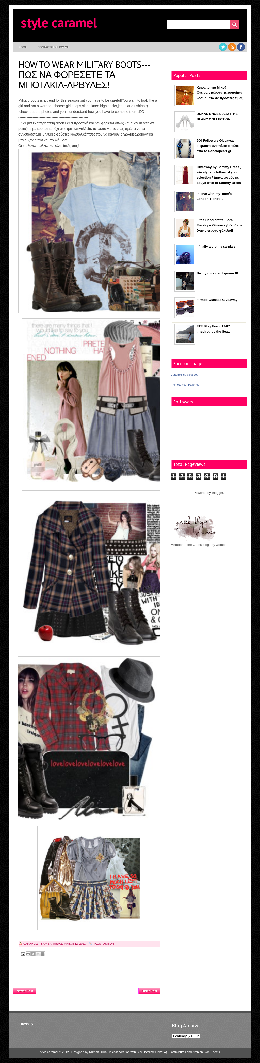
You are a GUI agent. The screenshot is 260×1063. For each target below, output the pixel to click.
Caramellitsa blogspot (184, 374)
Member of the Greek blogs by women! (199, 545)
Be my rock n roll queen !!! (217, 273)
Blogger (217, 493)
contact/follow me (53, 47)
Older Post (149, 991)
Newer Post (25, 991)
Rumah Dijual (98, 1052)
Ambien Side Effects (206, 1052)
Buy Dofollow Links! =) (152, 1052)
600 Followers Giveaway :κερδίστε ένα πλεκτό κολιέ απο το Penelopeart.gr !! (217, 146)
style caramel (59, 22)
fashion (108, 943)
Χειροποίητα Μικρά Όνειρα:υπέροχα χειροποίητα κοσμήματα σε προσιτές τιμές (220, 93)
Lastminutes (177, 1052)
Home (23, 47)
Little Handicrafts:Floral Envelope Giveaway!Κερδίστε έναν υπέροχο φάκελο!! (220, 225)
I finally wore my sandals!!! (218, 246)
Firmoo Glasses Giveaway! (217, 300)
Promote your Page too (185, 384)
